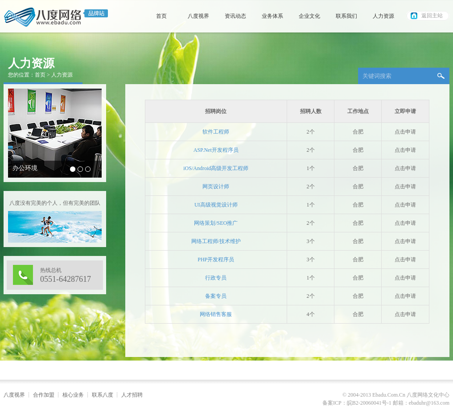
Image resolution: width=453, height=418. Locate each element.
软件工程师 (215, 132)
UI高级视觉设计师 (216, 205)
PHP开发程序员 (216, 259)
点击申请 (405, 132)
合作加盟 (43, 395)
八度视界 (198, 16)
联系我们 (346, 16)
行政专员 (215, 278)
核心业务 (73, 395)
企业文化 (309, 16)
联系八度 (102, 395)
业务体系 (272, 16)
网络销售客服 (216, 314)
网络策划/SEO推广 (216, 223)
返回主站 (432, 15)
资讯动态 (235, 16)
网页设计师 (215, 186)
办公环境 (24, 168)
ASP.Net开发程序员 (216, 150)
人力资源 (383, 16)
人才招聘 (132, 395)
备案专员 (215, 296)
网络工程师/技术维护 (216, 241)
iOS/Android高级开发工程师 (215, 168)
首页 (161, 16)
